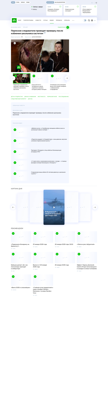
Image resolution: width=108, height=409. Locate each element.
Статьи (45, 20)
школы (30, 98)
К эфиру (34, 9)
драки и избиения (30, 96)
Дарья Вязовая (36, 37)
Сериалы (67, 20)
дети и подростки (17, 96)
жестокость (42, 96)
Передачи (59, 20)
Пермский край (52, 96)
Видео (52, 20)
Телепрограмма (28, 20)
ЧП (22, 37)
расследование (64, 96)
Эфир (19, 20)
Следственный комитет (18, 98)
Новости (38, 20)
